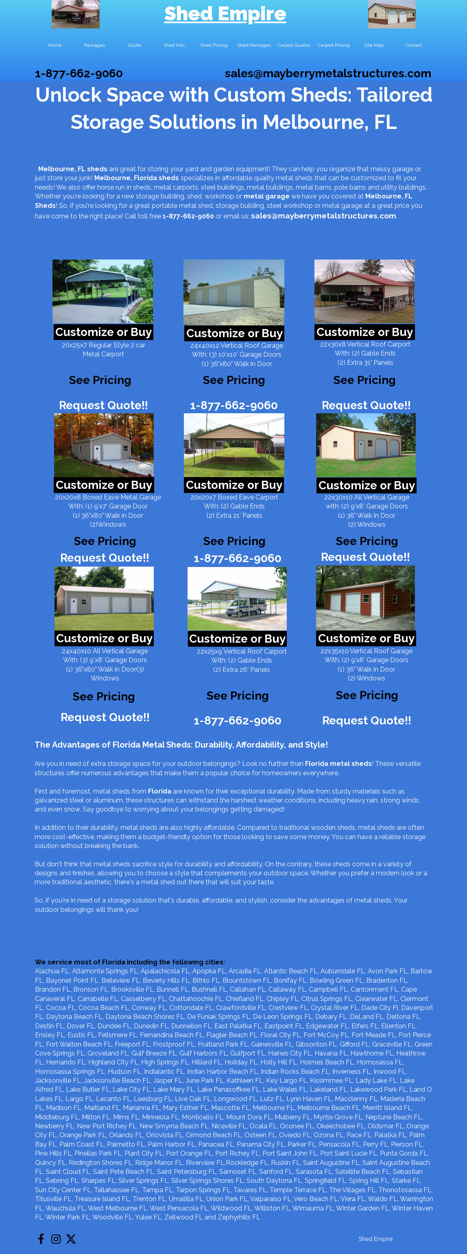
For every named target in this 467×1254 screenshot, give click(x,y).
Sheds (45, 205)
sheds (169, 178)
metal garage (267, 196)
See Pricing (365, 380)
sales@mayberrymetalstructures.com (328, 73)
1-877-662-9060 (79, 73)
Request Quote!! (103, 405)
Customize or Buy (103, 332)
